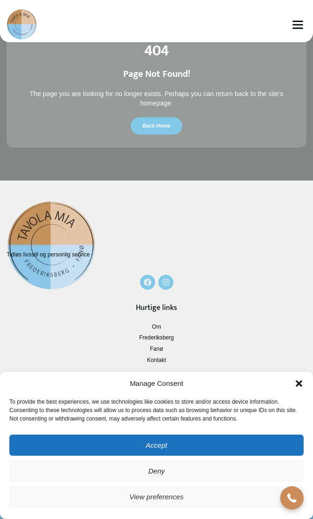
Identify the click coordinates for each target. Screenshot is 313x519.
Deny (156, 471)
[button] (299, 383)
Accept (156, 445)
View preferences (156, 497)
